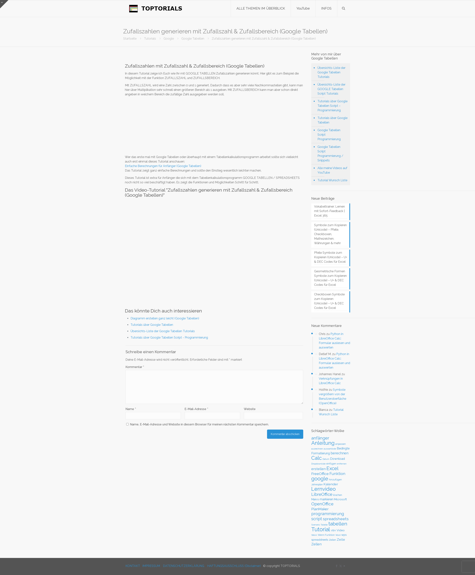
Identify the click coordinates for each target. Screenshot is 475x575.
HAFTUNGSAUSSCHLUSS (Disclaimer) (234, 566)
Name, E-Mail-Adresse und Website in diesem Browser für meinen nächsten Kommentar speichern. (199, 424)
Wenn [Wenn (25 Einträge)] (314, 535)
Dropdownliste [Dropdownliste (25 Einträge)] (318, 463)
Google (169, 38)
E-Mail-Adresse (196, 409)
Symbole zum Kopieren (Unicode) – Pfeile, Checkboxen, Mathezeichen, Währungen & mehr (330, 234)
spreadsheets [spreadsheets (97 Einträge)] (336, 518)
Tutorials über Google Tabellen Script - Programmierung (169, 337)
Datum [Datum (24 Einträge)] (326, 459)
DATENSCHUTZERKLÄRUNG (183, 566)
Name (130, 409)
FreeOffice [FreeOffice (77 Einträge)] (320, 474)
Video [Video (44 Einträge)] (341, 530)
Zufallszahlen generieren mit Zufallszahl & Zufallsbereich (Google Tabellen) (264, 38)
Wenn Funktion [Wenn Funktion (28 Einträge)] (326, 535)
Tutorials (150, 38)
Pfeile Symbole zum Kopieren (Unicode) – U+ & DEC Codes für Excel (330, 257)
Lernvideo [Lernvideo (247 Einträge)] (323, 489)
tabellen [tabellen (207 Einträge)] (337, 524)
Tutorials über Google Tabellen (152, 325)
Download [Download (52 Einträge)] (337, 459)
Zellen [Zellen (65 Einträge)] (316, 544)
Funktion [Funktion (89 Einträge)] (337, 473)
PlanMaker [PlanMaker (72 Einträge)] (320, 509)
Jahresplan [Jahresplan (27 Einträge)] (317, 484)
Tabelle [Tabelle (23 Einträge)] (324, 525)
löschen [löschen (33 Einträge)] (337, 494)
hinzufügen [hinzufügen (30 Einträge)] (335, 479)
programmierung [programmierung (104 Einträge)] (327, 513)
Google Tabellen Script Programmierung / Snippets (330, 153)
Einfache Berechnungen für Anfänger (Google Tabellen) (163, 166)
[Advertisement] (214, 125)
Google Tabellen (192, 38)
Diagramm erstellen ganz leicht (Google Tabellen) (165, 318)
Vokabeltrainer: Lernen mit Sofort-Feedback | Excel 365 (329, 211)
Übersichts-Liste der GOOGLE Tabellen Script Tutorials (331, 89)
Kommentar (134, 367)
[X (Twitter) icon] (340, 566)
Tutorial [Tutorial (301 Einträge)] (320, 529)
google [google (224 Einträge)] (319, 479)
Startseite (130, 38)
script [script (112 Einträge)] (316, 518)
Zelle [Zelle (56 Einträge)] (341, 539)
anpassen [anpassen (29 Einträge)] (340, 444)
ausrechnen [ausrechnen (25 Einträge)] (317, 448)
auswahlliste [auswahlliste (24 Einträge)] (330, 448)
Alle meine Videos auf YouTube (332, 170)
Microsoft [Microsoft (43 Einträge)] (340, 499)
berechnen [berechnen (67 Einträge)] (339, 453)
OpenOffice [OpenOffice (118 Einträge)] (322, 503)
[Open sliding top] (4, 4)
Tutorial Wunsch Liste (332, 180)
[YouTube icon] (344, 566)
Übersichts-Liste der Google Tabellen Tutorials (163, 331)
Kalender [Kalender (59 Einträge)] (330, 484)
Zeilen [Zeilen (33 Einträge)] (332, 539)
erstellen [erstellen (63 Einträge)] (318, 469)
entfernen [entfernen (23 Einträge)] (342, 464)
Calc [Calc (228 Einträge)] (316, 458)
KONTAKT (132, 566)
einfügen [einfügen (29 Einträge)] (331, 463)
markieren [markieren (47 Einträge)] (326, 499)
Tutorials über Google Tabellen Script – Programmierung (332, 105)
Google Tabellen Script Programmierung (329, 134)
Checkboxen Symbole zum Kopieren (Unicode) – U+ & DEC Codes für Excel (329, 301)
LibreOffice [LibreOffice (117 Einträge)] (321, 494)
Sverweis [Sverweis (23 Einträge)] (315, 525)
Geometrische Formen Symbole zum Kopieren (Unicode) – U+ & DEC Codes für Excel (330, 278)
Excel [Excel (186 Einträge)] (332, 468)
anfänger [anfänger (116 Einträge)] (320, 438)
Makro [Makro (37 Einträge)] (315, 499)
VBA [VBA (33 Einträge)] (333, 530)
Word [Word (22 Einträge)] (338, 535)
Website (250, 409)
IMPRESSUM (151, 566)
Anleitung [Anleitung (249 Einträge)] (323, 443)
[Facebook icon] (336, 566)
